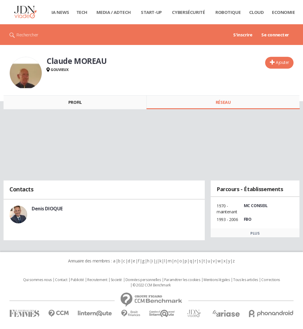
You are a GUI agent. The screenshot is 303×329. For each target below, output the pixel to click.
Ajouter (282, 62)
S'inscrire (242, 35)
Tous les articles (245, 280)
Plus (255, 233)
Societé (116, 280)
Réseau (223, 102)
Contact (61, 280)
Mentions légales (217, 280)
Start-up (151, 12)
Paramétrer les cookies (182, 280)
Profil (75, 102)
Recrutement (97, 280)
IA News (60, 12)
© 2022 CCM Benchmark (152, 285)
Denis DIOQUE (47, 208)
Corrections (270, 280)
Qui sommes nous (37, 280)
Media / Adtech (113, 12)
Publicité (77, 280)
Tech (81, 12)
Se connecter (275, 35)
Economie (283, 12)
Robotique (228, 12)
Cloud (256, 12)
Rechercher (27, 35)
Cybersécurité (188, 12)
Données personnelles (143, 280)
